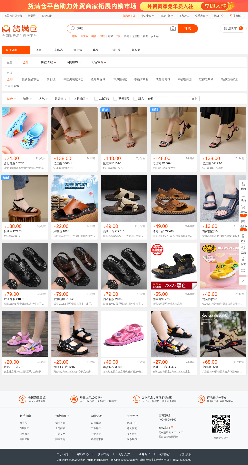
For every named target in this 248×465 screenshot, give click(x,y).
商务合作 (132, 433)
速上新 (77, 50)
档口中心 (165, 15)
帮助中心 (219, 15)
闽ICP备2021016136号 (124, 459)
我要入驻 (60, 422)
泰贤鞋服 (109, 367)
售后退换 (24, 439)
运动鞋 (136, 36)
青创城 (51, 79)
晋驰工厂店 (11, 367)
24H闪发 (24, 428)
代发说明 (185, 454)
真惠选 (58, 50)
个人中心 (146, 15)
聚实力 (136, 50)
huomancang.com (97, 459)
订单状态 (24, 433)
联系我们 (200, 15)
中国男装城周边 (73, 79)
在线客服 (166, 428)
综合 (10, 98)
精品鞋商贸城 (229, 79)
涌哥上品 (109, 231)
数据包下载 (97, 439)
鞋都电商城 (206, 79)
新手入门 (24, 422)
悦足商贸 (208, 299)
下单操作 (96, 428)
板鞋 (145, 36)
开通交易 (60, 433)
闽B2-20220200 (182, 459)
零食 (74, 36)
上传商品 (60, 428)
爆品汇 (97, 50)
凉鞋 (102, 36)
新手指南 (103, 454)
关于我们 (62, 454)
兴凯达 (57, 231)
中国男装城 (12, 86)
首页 (39, 50)
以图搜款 (96, 422)
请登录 (32, 15)
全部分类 (11, 50)
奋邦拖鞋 (208, 231)
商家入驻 (184, 15)
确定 (194, 98)
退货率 (59, 98)
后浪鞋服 (9, 299)
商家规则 (60, 439)
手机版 (237, 15)
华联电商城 (119, 79)
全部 (10, 79)
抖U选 (116, 50)
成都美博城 (163, 79)
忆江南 (57, 163)
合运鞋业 (9, 163)
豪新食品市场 (30, 79)
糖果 (110, 36)
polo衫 (155, 36)
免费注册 (47, 15)
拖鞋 (93, 36)
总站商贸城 (98, 79)
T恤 (118, 36)
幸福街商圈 (141, 79)
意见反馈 (132, 428)
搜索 (187, 29)
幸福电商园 (184, 79)
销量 (26, 98)
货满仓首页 (129, 15)
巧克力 (84, 36)
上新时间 (79, 98)
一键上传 (96, 433)
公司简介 (165, 454)
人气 (42, 98)
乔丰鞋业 (158, 299)
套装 (126, 36)
